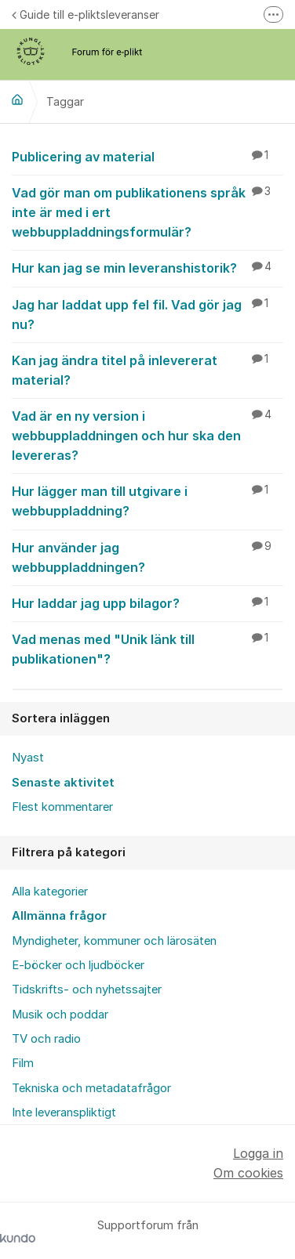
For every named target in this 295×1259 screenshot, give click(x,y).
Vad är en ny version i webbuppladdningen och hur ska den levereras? (147, 435)
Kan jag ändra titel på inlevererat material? (147, 369)
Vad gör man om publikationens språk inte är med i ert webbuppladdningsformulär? (147, 211)
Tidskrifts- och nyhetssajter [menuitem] (87, 989)
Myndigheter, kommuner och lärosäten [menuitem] (114, 941)
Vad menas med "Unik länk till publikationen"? (147, 648)
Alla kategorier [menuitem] (50, 892)
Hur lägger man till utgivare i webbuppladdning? (147, 500)
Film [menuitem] (23, 1063)
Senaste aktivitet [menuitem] (63, 783)
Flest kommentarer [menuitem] (62, 807)
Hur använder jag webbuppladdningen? (147, 556)
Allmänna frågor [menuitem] (59, 916)
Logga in (258, 1153)
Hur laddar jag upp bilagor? (147, 602)
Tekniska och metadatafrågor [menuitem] (91, 1088)
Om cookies (248, 1173)
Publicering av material (147, 156)
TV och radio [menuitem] (46, 1039)
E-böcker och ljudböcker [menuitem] (78, 965)
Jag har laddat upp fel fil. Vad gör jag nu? (147, 313)
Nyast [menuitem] (28, 758)
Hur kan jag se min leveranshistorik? (147, 267)
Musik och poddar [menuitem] (60, 1015)
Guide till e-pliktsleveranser (85, 14)
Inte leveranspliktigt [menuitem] (64, 1112)
